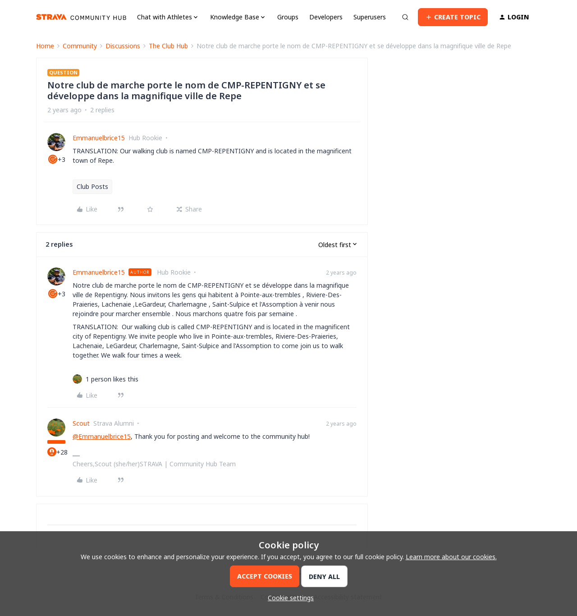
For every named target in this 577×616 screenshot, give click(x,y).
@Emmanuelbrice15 (102, 436)
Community (80, 45)
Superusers (369, 17)
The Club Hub (168, 45)
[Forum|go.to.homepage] (81, 17)
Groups (287, 17)
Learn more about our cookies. (451, 556)
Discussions (122, 45)
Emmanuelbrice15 (99, 137)
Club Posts (92, 186)
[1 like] (112, 379)
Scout (81, 423)
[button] (453, 17)
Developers (326, 17)
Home (45, 45)
